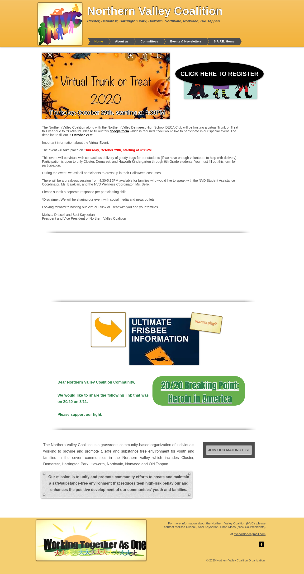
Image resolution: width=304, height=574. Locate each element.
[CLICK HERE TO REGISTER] (219, 74)
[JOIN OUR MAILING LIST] (229, 450)
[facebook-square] (261, 544)
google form (119, 131)
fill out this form (220, 161)
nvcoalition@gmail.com (250, 534)
